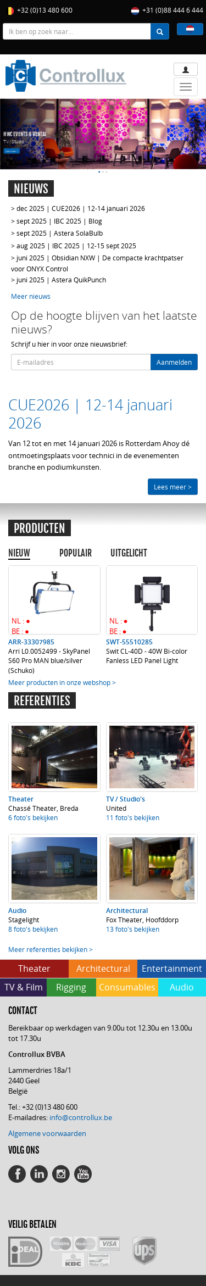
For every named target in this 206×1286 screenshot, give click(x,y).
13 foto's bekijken (132, 929)
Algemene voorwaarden (47, 1133)
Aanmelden (174, 362)
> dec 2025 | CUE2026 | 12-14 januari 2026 (78, 208)
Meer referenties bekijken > (50, 949)
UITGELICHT (128, 553)
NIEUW (19, 553)
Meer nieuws (31, 296)
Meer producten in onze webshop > (62, 682)
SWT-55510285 (129, 642)
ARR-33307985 (31, 642)
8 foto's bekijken (33, 929)
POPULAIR (75, 553)
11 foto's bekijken (132, 817)
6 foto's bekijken (33, 817)
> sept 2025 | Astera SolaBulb (57, 233)
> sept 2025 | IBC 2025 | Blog (56, 220)
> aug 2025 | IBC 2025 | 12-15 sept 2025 (73, 245)
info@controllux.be (80, 1117)
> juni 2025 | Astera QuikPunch (58, 279)
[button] (190, 29)
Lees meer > (11, 150)
